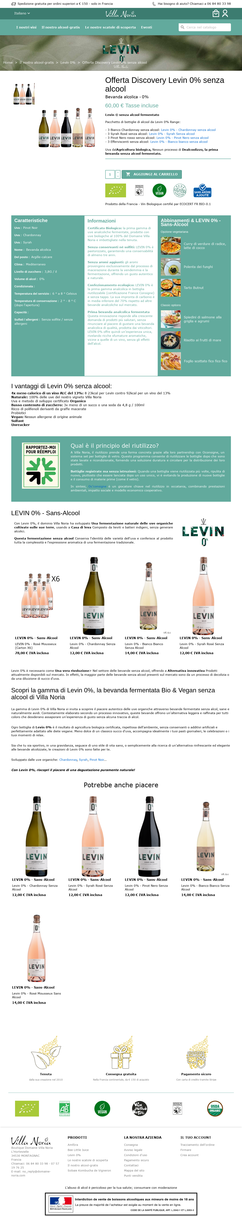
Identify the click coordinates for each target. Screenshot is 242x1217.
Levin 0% (74, 1155)
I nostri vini (26, 27)
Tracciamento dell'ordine (197, 1144)
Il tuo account (195, 1137)
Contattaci (131, 1165)
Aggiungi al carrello (152, 174)
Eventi (146, 27)
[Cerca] (205, 27)
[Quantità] (110, 174)
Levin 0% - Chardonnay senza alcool (188, 130)
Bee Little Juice (78, 1150)
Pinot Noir (97, 759)
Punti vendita (133, 1175)
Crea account (189, 1155)
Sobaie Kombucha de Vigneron (89, 1170)
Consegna (131, 1144)
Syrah (83, 759)
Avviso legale (133, 1150)
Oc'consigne (97, 486)
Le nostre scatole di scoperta (110, 27)
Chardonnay (68, 759)
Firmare (185, 1150)
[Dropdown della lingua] (22, 13)
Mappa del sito (134, 1170)
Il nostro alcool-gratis (61, 27)
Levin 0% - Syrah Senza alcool (172, 133)
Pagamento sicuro (136, 1160)
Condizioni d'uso (135, 1155)
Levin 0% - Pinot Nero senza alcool (183, 137)
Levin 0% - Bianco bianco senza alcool (179, 141)
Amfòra (73, 1144)
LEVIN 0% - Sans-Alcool (36, 638)
